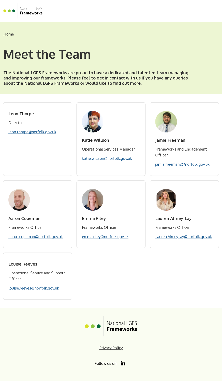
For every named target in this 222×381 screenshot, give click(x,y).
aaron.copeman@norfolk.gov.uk (35, 236)
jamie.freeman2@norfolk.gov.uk (182, 164)
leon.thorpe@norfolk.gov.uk (32, 132)
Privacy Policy (111, 347)
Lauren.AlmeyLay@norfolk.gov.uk (183, 236)
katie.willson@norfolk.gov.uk (107, 158)
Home (8, 34)
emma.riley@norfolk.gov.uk (105, 236)
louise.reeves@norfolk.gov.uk (33, 288)
